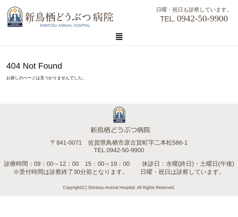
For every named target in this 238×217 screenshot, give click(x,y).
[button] (119, 36)
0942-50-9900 (202, 18)
